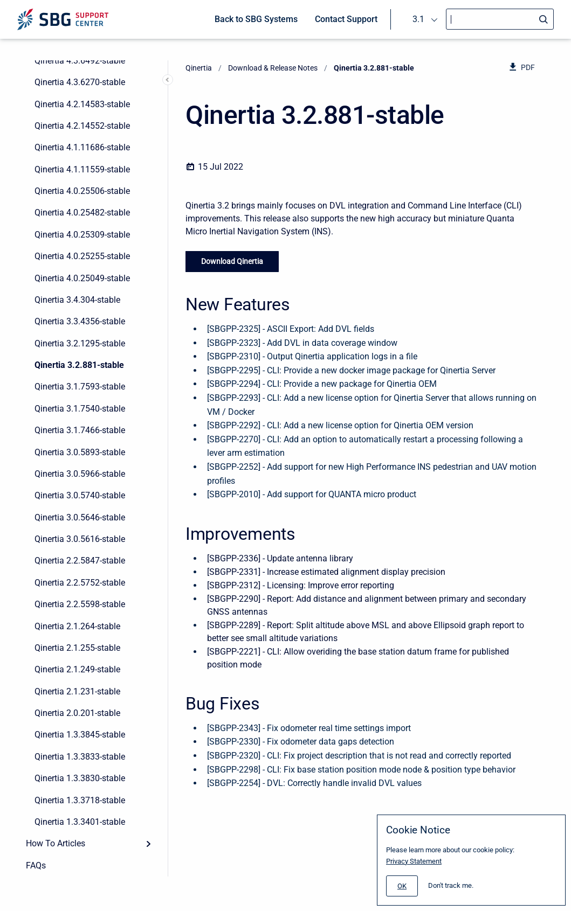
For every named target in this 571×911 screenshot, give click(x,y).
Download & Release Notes (273, 68)
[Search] (500, 19)
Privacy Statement (414, 861)
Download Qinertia (232, 261)
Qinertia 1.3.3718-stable (80, 800)
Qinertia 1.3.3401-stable (80, 822)
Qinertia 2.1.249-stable (77, 669)
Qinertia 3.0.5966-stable (80, 474)
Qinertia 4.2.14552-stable (82, 126)
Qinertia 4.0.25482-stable (82, 212)
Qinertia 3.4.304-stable (77, 300)
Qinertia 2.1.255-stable (77, 648)
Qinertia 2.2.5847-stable (80, 560)
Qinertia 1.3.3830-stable (80, 778)
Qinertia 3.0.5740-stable (80, 495)
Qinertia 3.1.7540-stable (80, 409)
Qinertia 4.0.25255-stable (82, 256)
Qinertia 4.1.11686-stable (82, 147)
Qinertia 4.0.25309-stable (82, 235)
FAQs (36, 865)
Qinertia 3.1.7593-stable (80, 386)
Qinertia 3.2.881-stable (79, 365)
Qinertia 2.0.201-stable (77, 713)
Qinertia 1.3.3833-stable (80, 757)
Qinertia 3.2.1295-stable (80, 343)
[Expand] (148, 843)
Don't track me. (450, 885)
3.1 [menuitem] (418, 19)
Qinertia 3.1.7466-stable (80, 430)
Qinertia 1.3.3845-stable (80, 734)
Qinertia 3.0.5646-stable (80, 517)
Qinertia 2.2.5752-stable (80, 583)
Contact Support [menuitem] (346, 19)
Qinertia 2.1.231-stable (77, 691)
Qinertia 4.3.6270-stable (80, 82)
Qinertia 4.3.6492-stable (80, 60)
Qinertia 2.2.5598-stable (80, 604)
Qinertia (198, 68)
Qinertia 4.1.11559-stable (82, 169)
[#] (402, 885)
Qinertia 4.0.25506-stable (82, 191)
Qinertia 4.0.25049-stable (82, 278)
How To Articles (55, 843)
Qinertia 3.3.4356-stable (80, 321)
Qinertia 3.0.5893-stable (80, 452)
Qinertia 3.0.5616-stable (80, 539)
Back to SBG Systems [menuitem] (256, 19)
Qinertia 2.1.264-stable (77, 626)
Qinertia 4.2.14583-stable (82, 104)
